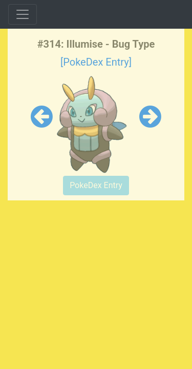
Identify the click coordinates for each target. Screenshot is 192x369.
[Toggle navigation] (22, 14)
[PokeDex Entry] (96, 62)
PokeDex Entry (96, 185)
